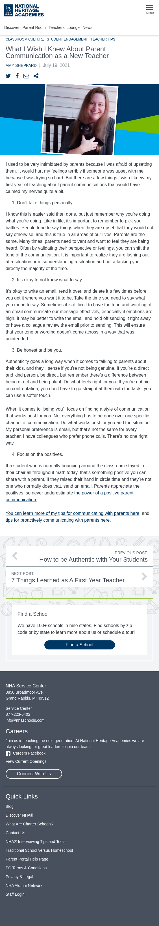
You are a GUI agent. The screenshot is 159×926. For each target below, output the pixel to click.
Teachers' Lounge (64, 27)
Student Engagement (67, 39)
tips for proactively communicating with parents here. (58, 520)
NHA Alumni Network (24, 885)
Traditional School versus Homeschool (39, 850)
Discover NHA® (19, 815)
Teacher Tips (103, 39)
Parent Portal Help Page (27, 859)
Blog (10, 806)
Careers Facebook (25, 753)
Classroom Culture (25, 39)
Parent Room (33, 27)
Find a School (79, 644)
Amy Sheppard (21, 65)
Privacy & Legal (19, 876)
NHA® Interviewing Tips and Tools (36, 841)
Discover (11, 27)
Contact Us (15, 833)
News (87, 27)
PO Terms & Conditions (26, 868)
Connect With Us (34, 773)
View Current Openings (26, 761)
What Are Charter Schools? (30, 824)
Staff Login (15, 894)
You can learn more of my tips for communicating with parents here (72, 513)
